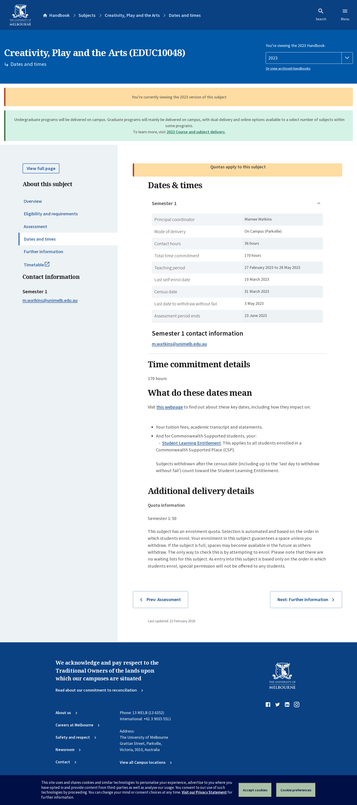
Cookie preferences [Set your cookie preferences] (295, 790)
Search (321, 14)
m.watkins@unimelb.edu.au (50, 300)
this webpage (169, 407)
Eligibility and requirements (51, 214)
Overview (33, 201)
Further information (43, 252)
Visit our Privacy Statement (204, 792)
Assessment (35, 226)
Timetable (42, 267)
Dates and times (40, 239)
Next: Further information (302, 599)
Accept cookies (255, 790)
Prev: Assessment (163, 599)
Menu (345, 14)
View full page (41, 168)
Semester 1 (164, 203)
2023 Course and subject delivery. (196, 131)
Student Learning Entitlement (191, 443)
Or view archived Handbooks (288, 68)
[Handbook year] (309, 58)
